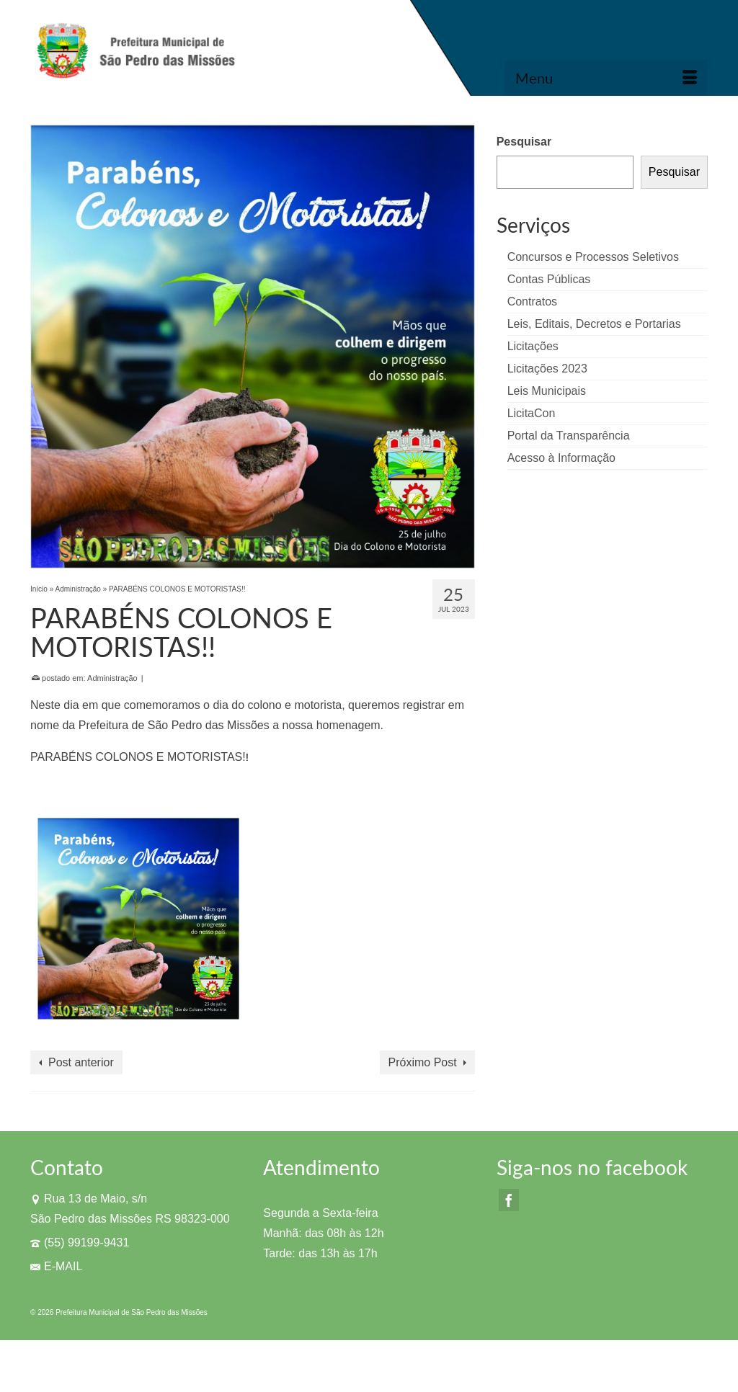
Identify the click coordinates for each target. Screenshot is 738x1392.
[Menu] (606, 78)
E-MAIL (56, 1266)
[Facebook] (509, 1200)
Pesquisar (524, 141)
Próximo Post (422, 1062)
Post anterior (81, 1062)
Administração (112, 678)
